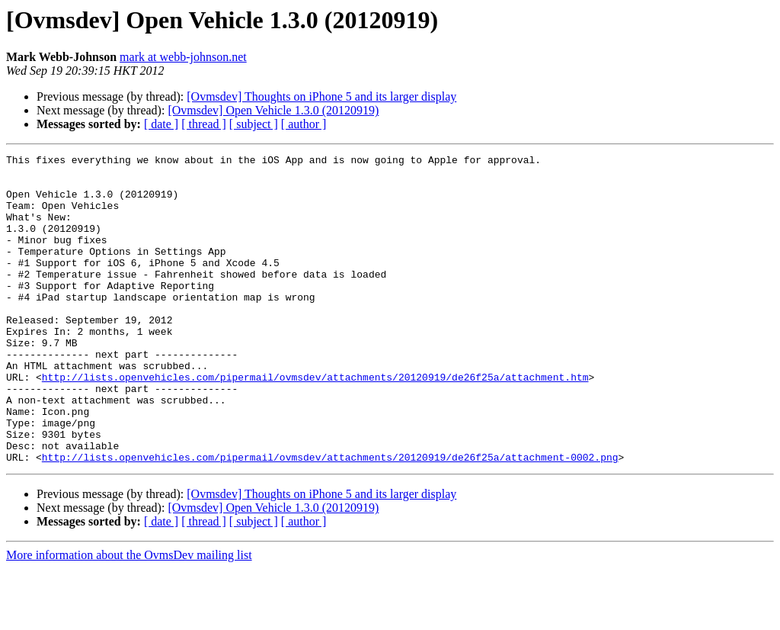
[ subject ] (253, 123)
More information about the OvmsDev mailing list (129, 616)
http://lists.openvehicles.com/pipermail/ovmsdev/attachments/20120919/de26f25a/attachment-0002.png (330, 519)
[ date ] (161, 123)
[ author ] (304, 123)
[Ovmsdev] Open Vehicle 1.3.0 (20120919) (273, 110)
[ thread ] (203, 123)
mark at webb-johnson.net (183, 56)
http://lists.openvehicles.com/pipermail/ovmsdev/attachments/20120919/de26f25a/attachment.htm (315, 422)
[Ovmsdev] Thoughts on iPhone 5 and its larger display (321, 96)
